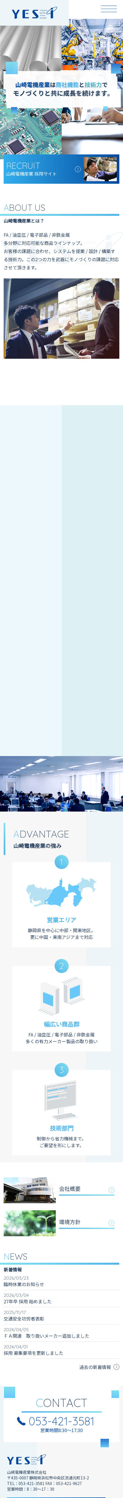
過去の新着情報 (95, 1367)
